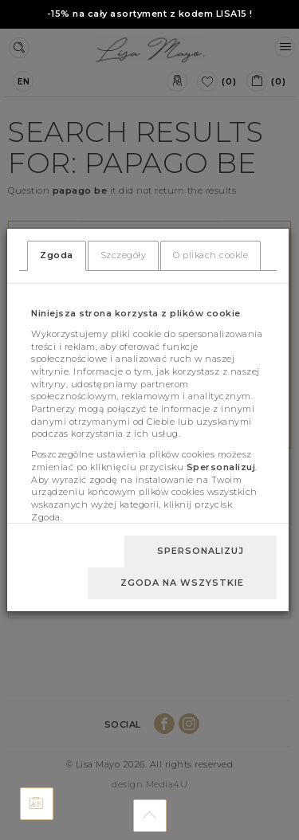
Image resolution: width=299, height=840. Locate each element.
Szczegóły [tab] (123, 255)
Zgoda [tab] (56, 255)
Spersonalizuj (200, 550)
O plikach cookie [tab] (210, 255)
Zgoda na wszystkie (182, 582)
